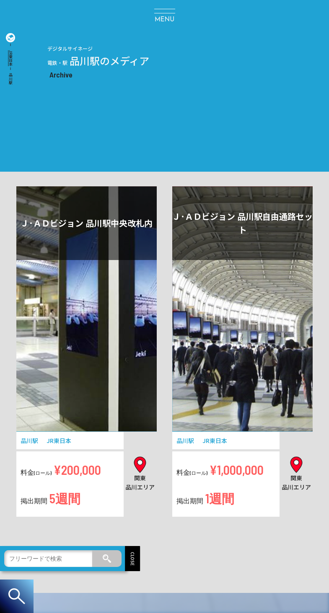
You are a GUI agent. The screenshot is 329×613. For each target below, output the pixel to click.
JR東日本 (10, 58)
